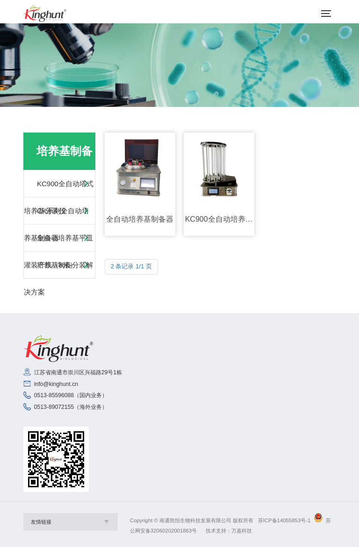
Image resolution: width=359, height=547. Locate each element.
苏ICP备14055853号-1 (284, 520)
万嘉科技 (241, 530)
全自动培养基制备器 (139, 219)
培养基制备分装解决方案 (58, 278)
